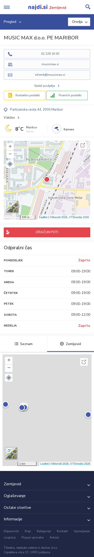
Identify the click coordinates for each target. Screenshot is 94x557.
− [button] (10, 154)
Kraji (28, 531)
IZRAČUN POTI (47, 232)
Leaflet (43, 217)
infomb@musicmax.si (50, 75)
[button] (10, 164)
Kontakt (62, 531)
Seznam (23, 344)
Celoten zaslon (82, 145)
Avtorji (54, 537)
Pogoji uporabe (33, 537)
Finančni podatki (70, 95)
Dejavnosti (11, 531)
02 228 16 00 (50, 54)
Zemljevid (70, 344)
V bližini (9, 118)
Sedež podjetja (44, 86)
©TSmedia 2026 (79, 217)
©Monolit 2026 (58, 217)
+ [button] (10, 147)
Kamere (69, 129)
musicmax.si (50, 64)
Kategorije (44, 531)
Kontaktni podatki (28, 95)
